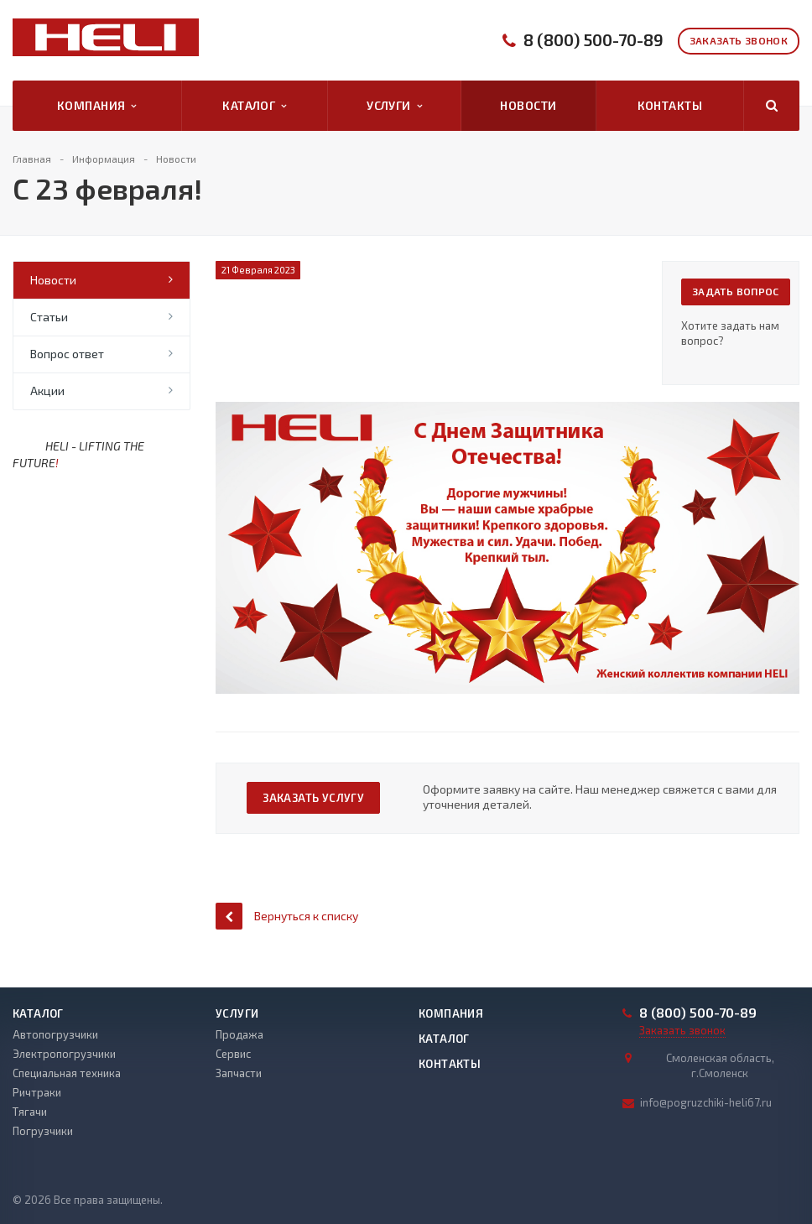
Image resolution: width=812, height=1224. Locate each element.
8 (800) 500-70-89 (593, 40)
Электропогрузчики (64, 1053)
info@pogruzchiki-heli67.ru (706, 1102)
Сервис (233, 1053)
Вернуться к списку (287, 916)
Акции (47, 390)
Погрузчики (43, 1131)
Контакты (670, 105)
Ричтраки (37, 1092)
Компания (97, 105)
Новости (528, 105)
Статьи (49, 317)
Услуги (394, 105)
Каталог (254, 105)
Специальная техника (67, 1073)
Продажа (239, 1034)
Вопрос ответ (67, 353)
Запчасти (239, 1073)
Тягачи (30, 1111)
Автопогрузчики (55, 1034)
